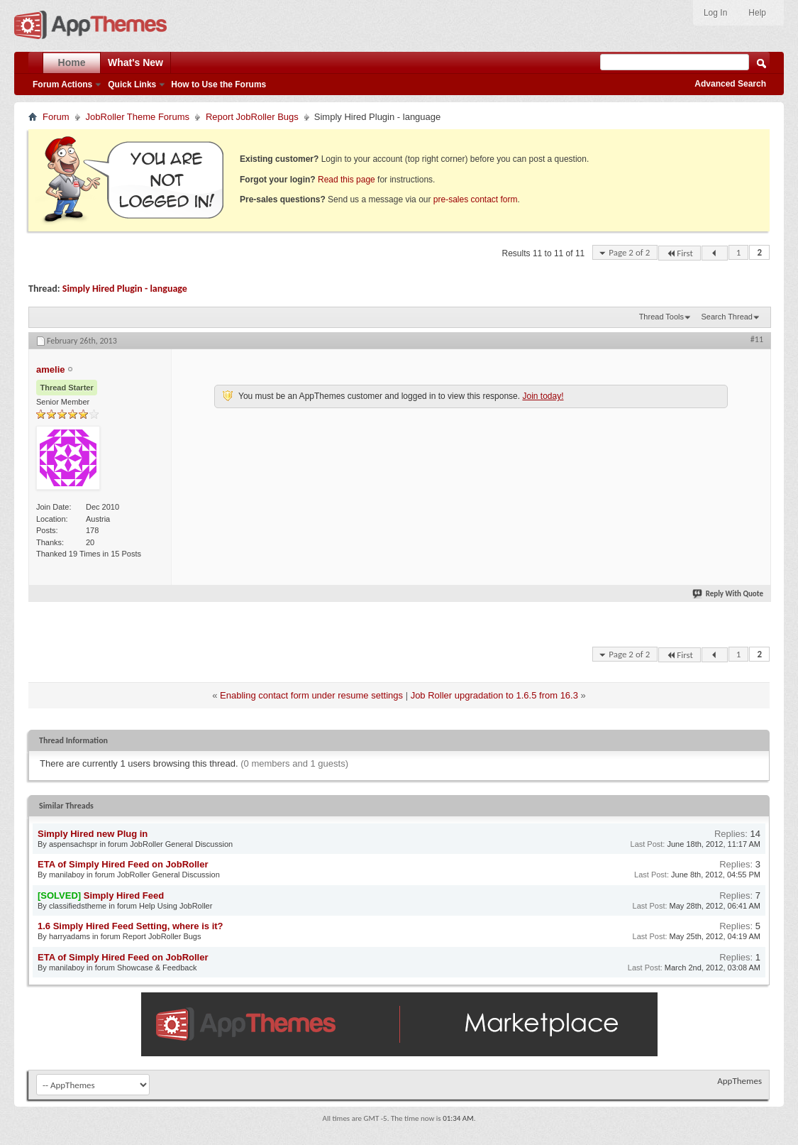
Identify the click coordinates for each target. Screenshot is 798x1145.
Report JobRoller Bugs (252, 116)
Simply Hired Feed (124, 895)
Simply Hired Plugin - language (124, 289)
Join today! (542, 396)
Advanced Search (730, 84)
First (679, 253)
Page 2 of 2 (629, 252)
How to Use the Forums (218, 84)
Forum (56, 116)
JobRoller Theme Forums (137, 116)
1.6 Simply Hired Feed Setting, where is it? (130, 926)
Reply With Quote (728, 593)
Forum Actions (62, 84)
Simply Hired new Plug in (93, 833)
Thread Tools (661, 316)
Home (72, 62)
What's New (135, 62)
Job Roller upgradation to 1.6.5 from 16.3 (494, 695)
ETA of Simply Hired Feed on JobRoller (123, 864)
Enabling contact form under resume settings (311, 695)
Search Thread (727, 316)
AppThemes (739, 1080)
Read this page (346, 180)
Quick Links (132, 84)
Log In (715, 13)
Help (757, 13)
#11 (756, 339)
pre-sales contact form (475, 199)
